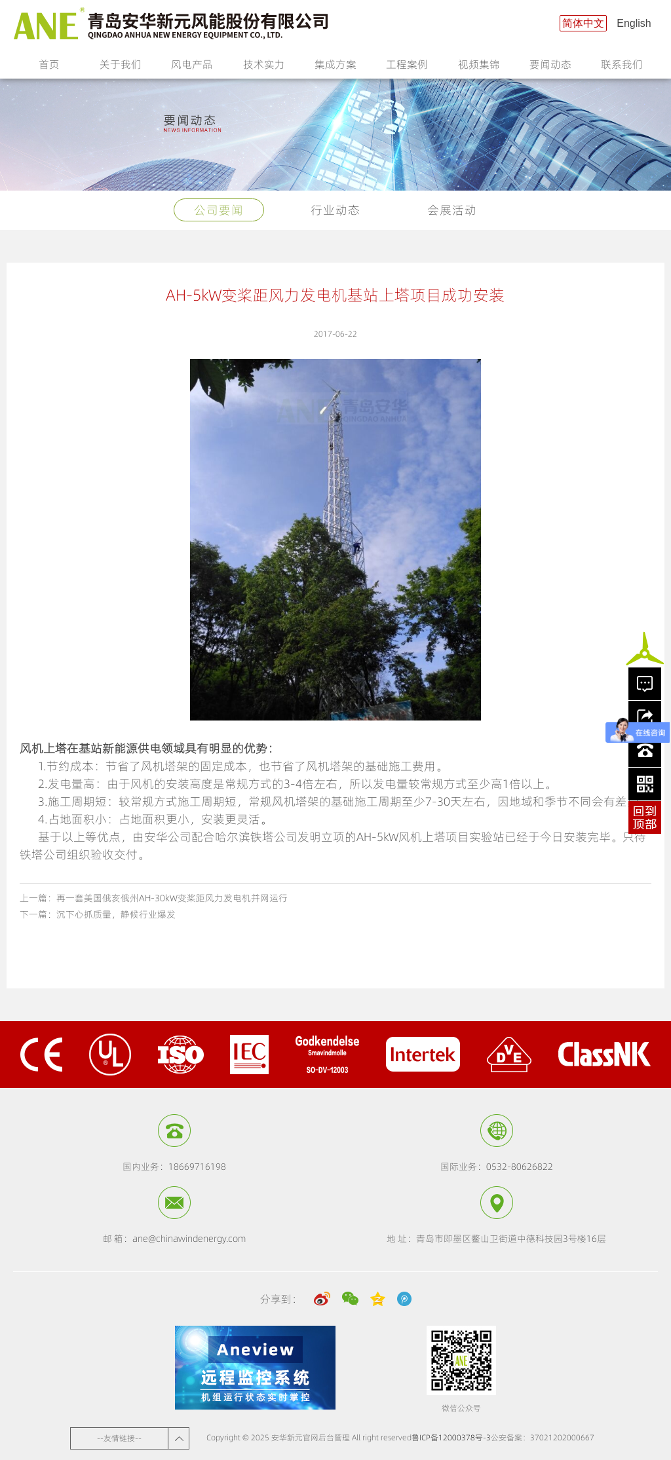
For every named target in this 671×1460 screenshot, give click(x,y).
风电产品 (192, 68)
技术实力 (264, 68)
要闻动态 (550, 68)
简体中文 (583, 23)
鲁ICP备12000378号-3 (451, 1437)
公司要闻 (219, 210)
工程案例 (407, 68)
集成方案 (335, 68)
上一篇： (154, 898)
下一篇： (98, 914)
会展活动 (452, 210)
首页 (49, 64)
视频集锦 (479, 68)
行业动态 (335, 210)
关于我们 (120, 68)
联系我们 (621, 68)
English (634, 23)
